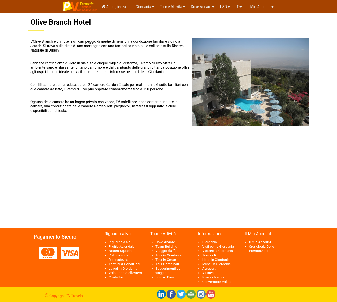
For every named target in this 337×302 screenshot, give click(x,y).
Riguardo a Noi (120, 242)
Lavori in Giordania (123, 268)
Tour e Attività (171, 7)
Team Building (166, 246)
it (237, 7)
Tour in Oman (165, 260)
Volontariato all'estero (125, 273)
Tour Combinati (167, 264)
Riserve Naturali (214, 277)
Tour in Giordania (168, 255)
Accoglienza (114, 7)
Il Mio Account (259, 7)
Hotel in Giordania (216, 260)
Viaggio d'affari (166, 251)
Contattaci (116, 277)
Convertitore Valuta (217, 282)
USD (223, 7)
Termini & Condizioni (124, 264)
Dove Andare (201, 7)
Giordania (143, 7)
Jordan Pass (165, 277)
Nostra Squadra (120, 251)
